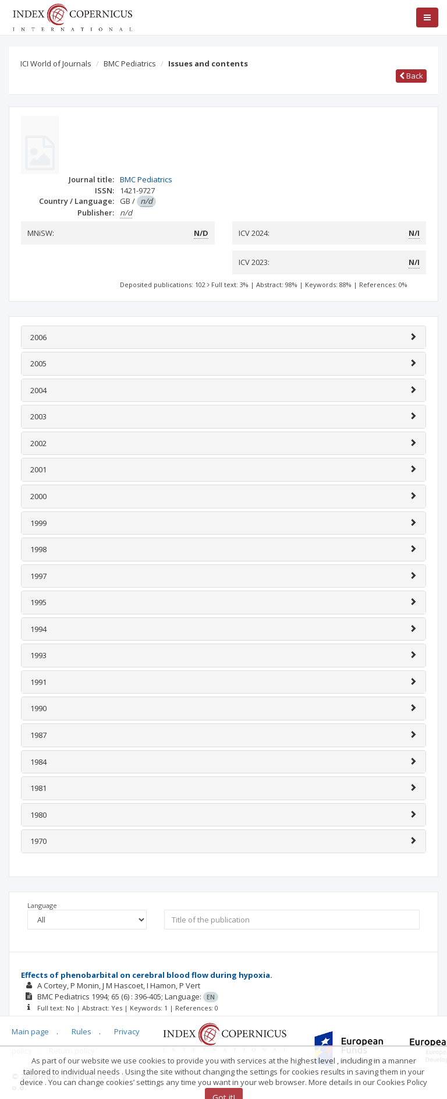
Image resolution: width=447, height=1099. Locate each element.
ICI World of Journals (55, 63)
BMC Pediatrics (130, 63)
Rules (81, 1031)
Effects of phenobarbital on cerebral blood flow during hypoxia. (146, 975)
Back (411, 75)
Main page (30, 1031)
